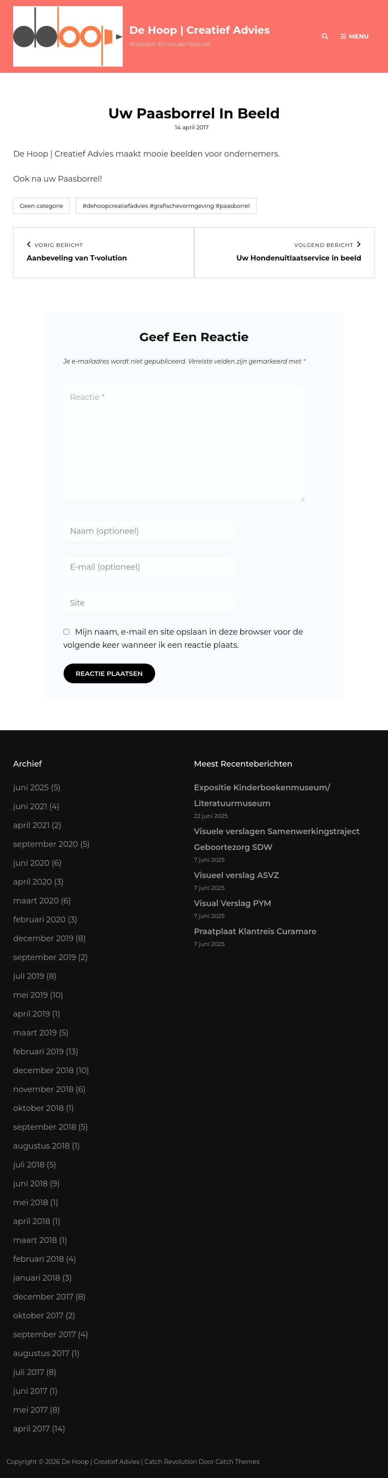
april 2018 (31, 1221)
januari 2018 (36, 1278)
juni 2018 (30, 1184)
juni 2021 (30, 806)
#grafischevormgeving (182, 205)
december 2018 (43, 1070)
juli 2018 (29, 1165)
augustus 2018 (41, 1146)
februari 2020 (39, 920)
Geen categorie (41, 205)
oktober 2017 (38, 1316)
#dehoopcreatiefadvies (115, 205)
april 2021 (31, 825)
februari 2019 (38, 1052)
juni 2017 (30, 1391)
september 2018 (44, 1127)
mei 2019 (30, 995)
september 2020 (45, 844)
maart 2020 (36, 901)
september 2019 (44, 957)
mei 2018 (30, 1202)
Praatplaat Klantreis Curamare (255, 931)
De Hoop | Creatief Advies (199, 30)
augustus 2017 (41, 1353)
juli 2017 (28, 1372)
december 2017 (43, 1297)
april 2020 (32, 882)
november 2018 (43, 1089)
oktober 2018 (38, 1108)
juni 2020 (31, 863)
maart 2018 (35, 1240)
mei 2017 (30, 1410)
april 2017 (31, 1429)
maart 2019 (35, 1033)
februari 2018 (38, 1259)
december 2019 (43, 938)
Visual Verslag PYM (232, 903)
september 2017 (44, 1334)
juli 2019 (28, 976)
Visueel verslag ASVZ (236, 875)
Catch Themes (238, 1462)
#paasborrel (233, 205)
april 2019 (31, 1014)
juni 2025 (31, 788)
